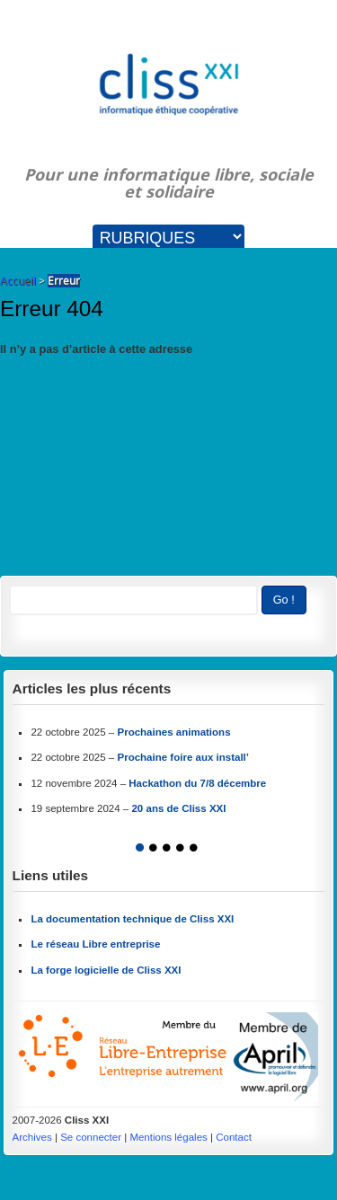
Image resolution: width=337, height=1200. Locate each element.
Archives (32, 1137)
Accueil (18, 280)
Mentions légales (168, 1137)
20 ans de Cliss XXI (178, 808)
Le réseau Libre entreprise (95, 944)
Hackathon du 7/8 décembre (197, 783)
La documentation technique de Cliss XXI (132, 918)
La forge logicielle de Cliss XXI (106, 970)
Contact (234, 1137)
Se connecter (90, 1137)
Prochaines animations (173, 732)
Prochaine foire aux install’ (183, 757)
